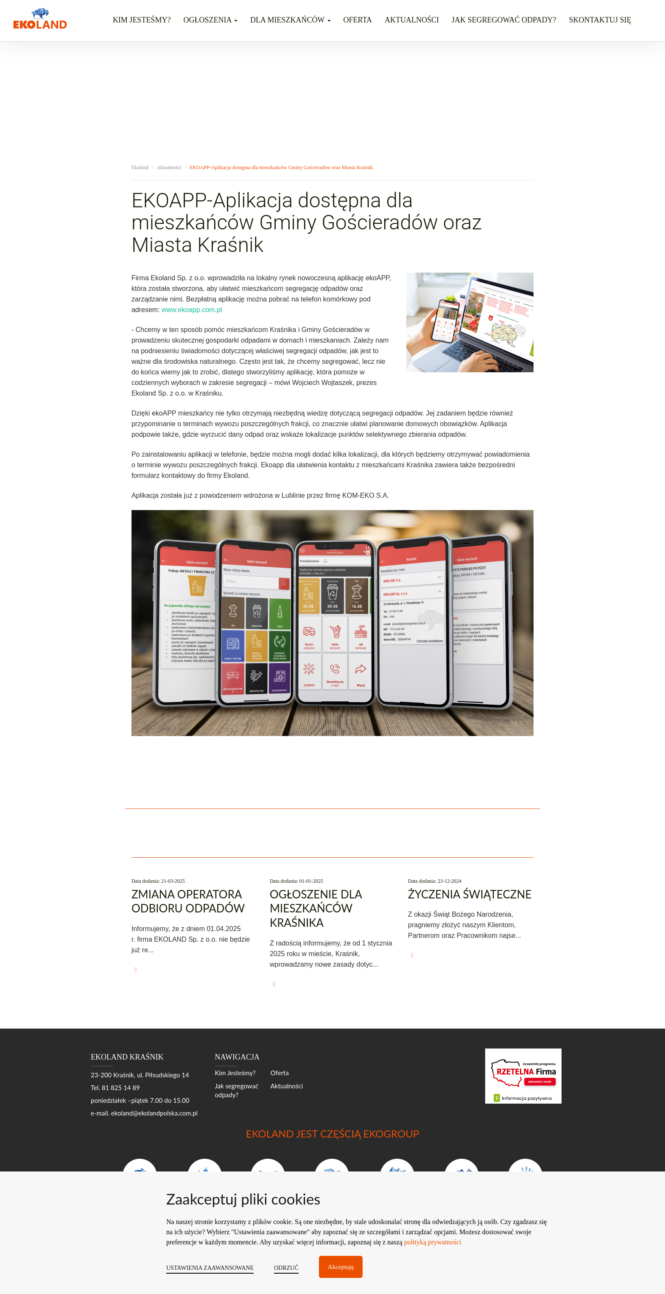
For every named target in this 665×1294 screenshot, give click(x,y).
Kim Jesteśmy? (235, 1072)
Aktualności (412, 20)
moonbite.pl (558, 1267)
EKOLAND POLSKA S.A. (221, 1267)
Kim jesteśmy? (142, 20)
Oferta (358, 20)
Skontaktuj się (600, 20)
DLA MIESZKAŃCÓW (290, 20)
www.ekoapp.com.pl (192, 309)
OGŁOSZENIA (210, 20)
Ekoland (139, 167)
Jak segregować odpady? (504, 20)
